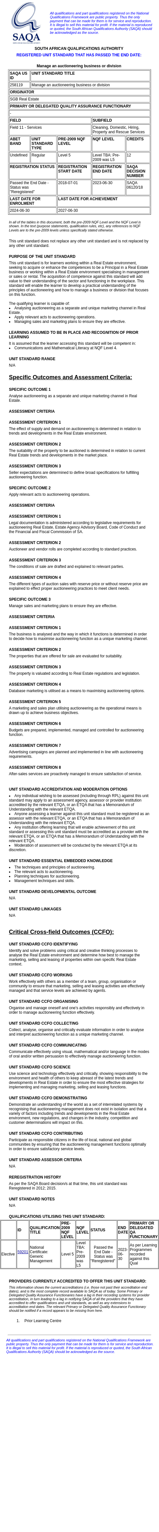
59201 (22, 1252)
